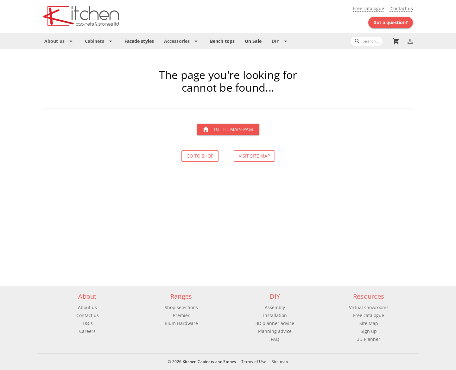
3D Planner (368, 339)
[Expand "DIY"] (280, 41)
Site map (280, 361)
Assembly (275, 307)
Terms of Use (254, 361)
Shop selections (181, 307)
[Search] (367, 41)
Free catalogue (368, 8)
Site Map (368, 323)
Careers (87, 331)
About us (87, 307)
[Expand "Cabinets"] (99, 41)
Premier (181, 315)
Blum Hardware (181, 323)
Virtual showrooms (369, 307)
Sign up (369, 331)
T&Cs (87, 323)
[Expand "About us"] (59, 41)
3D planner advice (275, 323)
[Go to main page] (104, 16)
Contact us (401, 8)
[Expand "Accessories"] (182, 41)
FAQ (275, 339)
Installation (275, 315)
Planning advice (275, 331)
